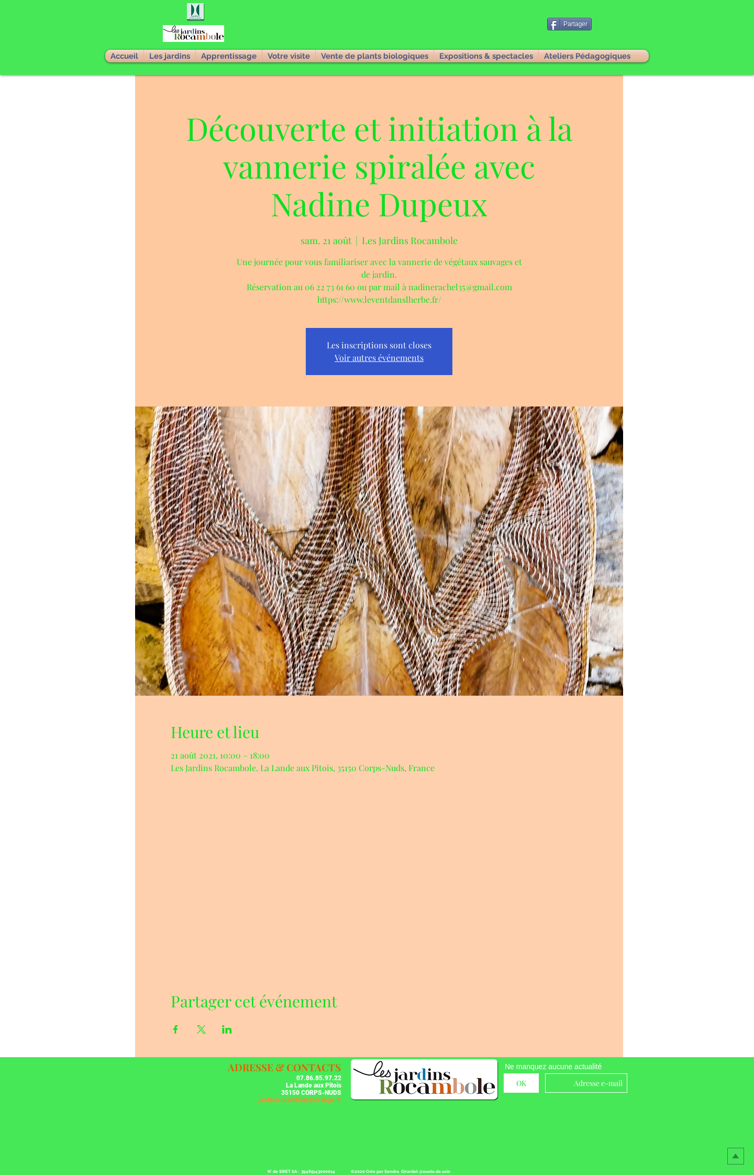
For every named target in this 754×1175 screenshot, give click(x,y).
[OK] (521, 1083)
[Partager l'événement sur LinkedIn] (227, 1029)
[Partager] (569, 24)
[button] (196, 12)
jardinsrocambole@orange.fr (300, 1100)
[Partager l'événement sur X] (201, 1029)
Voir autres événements (379, 357)
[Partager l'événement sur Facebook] (176, 1029)
